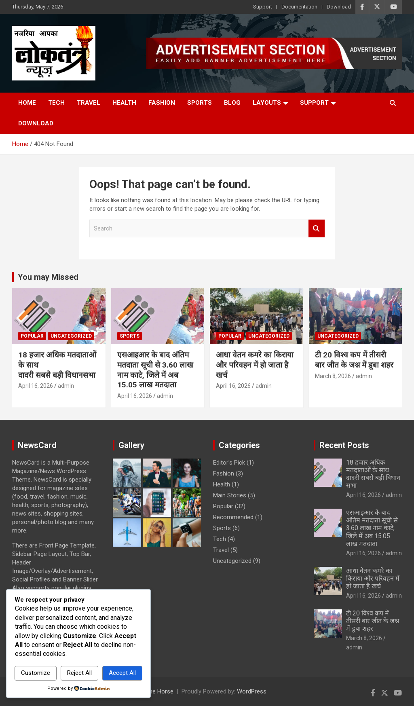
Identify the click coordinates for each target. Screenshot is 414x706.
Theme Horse (155, 691)
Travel (88, 102)
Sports (199, 102)
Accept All (122, 672)
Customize (35, 672)
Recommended (233, 517)
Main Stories (229, 495)
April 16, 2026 (35, 386)
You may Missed (48, 277)
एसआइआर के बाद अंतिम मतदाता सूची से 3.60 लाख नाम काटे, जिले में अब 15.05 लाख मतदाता (155, 369)
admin (66, 386)
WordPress (251, 691)
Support (262, 7)
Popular (32, 336)
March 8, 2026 (333, 376)
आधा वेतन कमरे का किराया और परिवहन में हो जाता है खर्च (255, 364)
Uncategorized (71, 336)
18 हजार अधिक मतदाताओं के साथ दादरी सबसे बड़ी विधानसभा (373, 474)
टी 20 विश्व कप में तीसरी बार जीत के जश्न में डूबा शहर (354, 360)
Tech (56, 102)
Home (27, 102)
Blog (232, 102)
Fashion (161, 102)
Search (316, 229)
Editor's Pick (229, 462)
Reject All (79, 672)
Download (339, 7)
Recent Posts (344, 445)
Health (124, 102)
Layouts (267, 102)
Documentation (299, 7)
